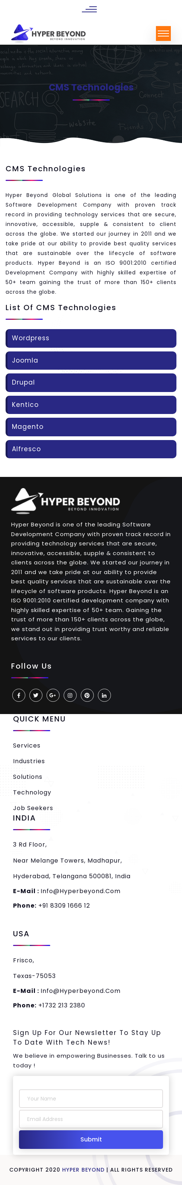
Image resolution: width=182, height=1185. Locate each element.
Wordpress (31, 338)
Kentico (25, 404)
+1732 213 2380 (49, 1005)
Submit (91, 1139)
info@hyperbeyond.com (67, 891)
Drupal (23, 382)
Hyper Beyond (83, 1169)
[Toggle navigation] (163, 33)
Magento (28, 426)
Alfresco (26, 449)
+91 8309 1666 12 (51, 905)
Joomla (25, 360)
